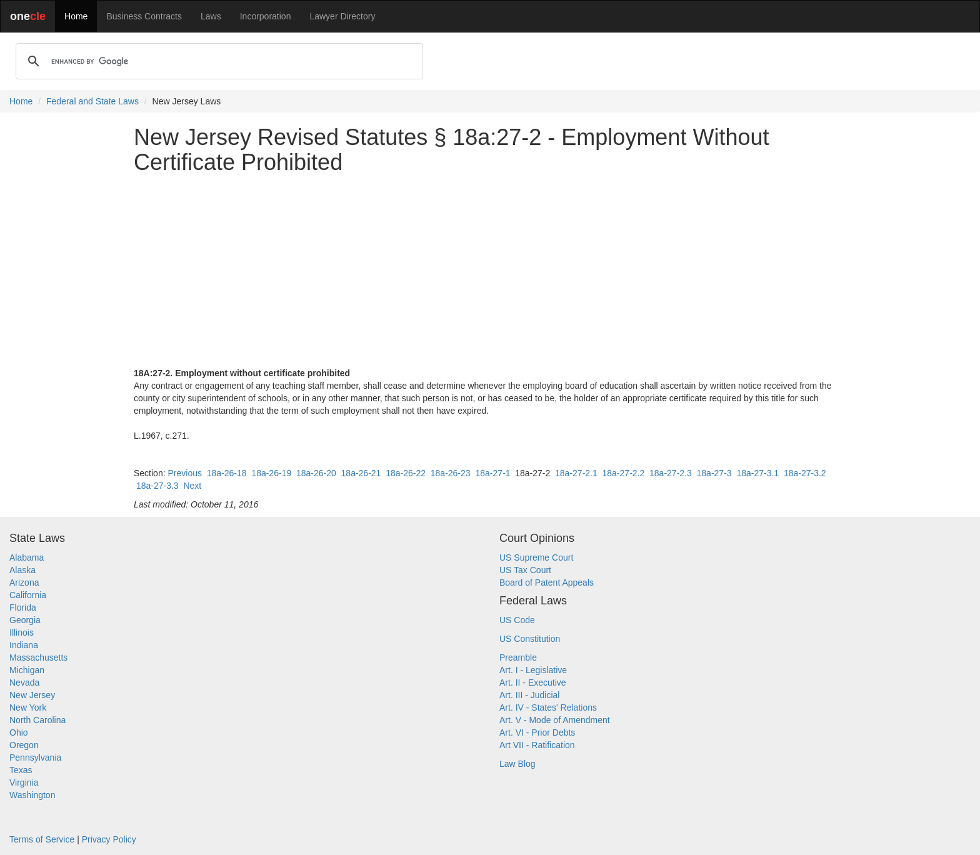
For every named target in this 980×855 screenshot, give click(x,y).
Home (76, 16)
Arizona (24, 583)
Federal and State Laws (92, 101)
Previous (184, 473)
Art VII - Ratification (537, 745)
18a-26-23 (451, 473)
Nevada (24, 683)
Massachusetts (38, 657)
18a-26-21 (361, 473)
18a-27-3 (714, 473)
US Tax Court (525, 570)
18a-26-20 (316, 473)
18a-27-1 (492, 473)
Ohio (18, 733)
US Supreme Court (536, 557)
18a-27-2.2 (623, 473)
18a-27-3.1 (757, 473)
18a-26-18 (227, 473)
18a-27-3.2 (805, 473)
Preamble (518, 657)
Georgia (25, 620)
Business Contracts (144, 16)
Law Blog (517, 764)
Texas (20, 770)
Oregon (24, 745)
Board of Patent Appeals (546, 583)
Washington (32, 795)
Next (192, 486)
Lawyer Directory (342, 16)
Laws (211, 16)
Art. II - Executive (532, 683)
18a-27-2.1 (576, 473)
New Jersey (32, 695)
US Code (517, 620)
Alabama (26, 557)
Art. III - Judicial (529, 695)
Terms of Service (41, 839)
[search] (217, 61)
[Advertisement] (490, 270)
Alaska (22, 570)
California (27, 595)
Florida (22, 607)
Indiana (23, 645)
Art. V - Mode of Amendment (554, 720)
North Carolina (37, 720)
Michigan (26, 670)
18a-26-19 (271, 473)
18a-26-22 (406, 473)
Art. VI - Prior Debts (537, 733)
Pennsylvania (35, 757)
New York (27, 707)
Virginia (23, 783)
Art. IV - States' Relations (548, 707)
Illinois (21, 633)
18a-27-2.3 (670, 473)
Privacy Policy (109, 839)
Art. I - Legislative (533, 670)
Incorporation (265, 16)
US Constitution (529, 639)
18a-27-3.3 (157, 486)
